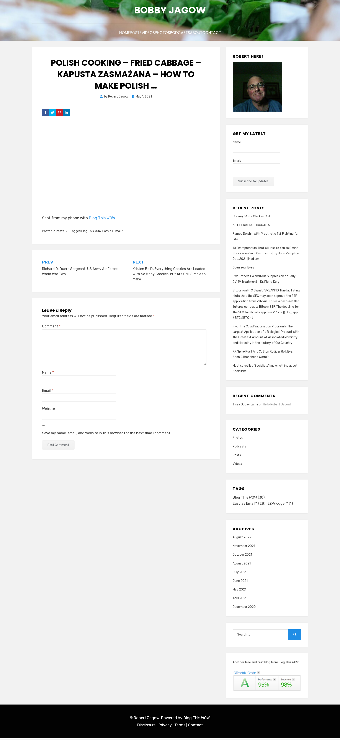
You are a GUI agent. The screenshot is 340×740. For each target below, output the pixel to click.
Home (105, 34)
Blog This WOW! (197, 719)
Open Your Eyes (243, 268)
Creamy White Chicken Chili (251, 217)
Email (47, 391)
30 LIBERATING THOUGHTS (251, 226)
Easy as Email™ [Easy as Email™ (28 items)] (250, 505)
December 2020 (244, 608)
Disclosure (146, 726)
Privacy (165, 726)
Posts (123, 34)
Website (48, 410)
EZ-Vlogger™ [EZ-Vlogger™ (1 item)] (282, 505)
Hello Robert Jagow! (277, 405)
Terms (179, 726)
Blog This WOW (102, 218)
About (209, 34)
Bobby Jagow (170, 11)
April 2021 (240, 600)
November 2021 (244, 548)
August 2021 (242, 565)
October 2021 (242, 556)
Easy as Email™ (112, 232)
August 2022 (242, 539)
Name (48, 373)
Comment (51, 327)
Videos (142, 34)
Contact (231, 34)
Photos (163, 34)
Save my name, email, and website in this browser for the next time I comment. (106, 434)
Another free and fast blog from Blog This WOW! (266, 664)
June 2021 (240, 582)
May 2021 (239, 591)
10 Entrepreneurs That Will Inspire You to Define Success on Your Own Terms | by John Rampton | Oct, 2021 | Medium (266, 254)
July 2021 (240, 574)
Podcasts (186, 34)
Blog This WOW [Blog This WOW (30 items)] (249, 498)
